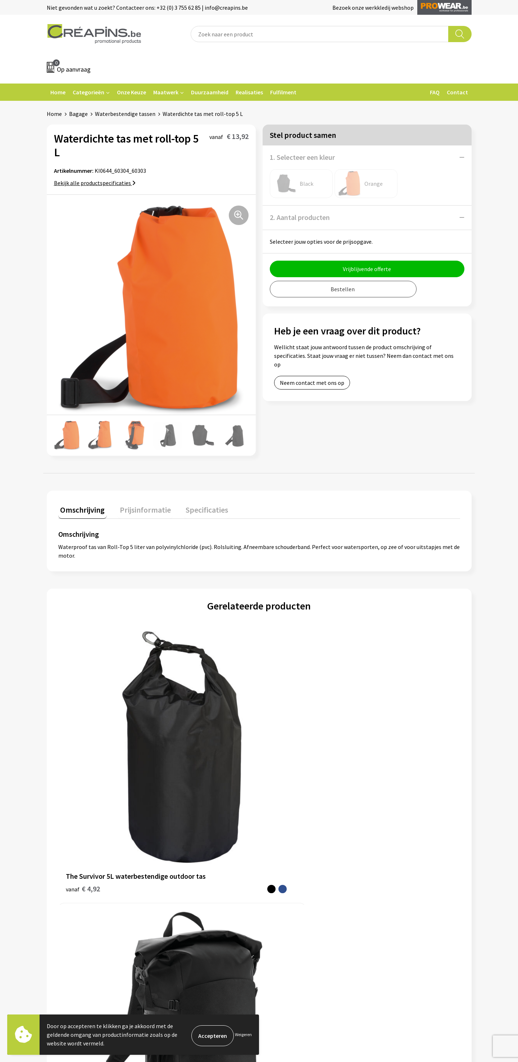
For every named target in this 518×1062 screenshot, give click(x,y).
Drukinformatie (182, 849)
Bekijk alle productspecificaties (95, 182)
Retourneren (284, 860)
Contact (457, 92)
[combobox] (320, 34)
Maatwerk (165, 92)
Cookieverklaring (394, 849)
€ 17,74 (386, 750)
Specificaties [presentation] (197, 508)
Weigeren (243, 1034)
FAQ (435, 92)
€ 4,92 (83, 760)
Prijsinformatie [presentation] (139, 508)
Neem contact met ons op (312, 382)
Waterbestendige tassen (125, 113)
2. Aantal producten (300, 217)
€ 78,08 (185, 750)
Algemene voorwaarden (402, 838)
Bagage (78, 113)
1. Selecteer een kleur (302, 157)
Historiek (174, 860)
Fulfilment (283, 92)
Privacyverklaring (394, 860)
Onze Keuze (131, 92)
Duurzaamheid (209, 92)
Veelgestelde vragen (293, 849)
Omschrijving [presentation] (80, 508)
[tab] (80, 509)
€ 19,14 (285, 750)
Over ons (173, 871)
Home (57, 92)
